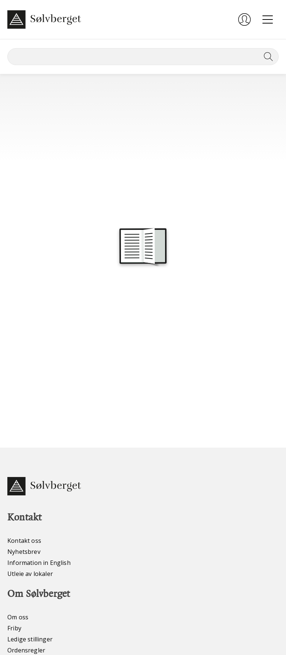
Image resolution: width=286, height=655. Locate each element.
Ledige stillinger (30, 639)
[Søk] (143, 56)
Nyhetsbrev (23, 552)
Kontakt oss (24, 541)
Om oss (17, 617)
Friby (14, 628)
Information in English (39, 563)
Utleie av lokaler (30, 574)
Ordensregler (26, 650)
